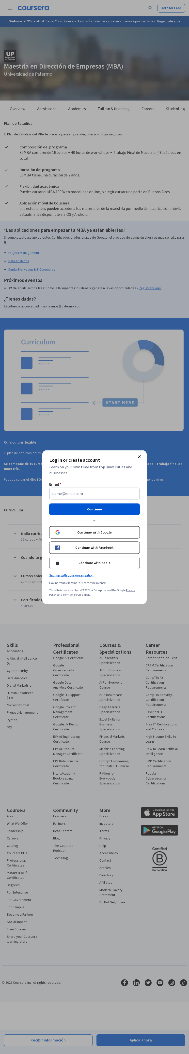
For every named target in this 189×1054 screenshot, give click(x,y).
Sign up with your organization (71, 575)
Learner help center (94, 583)
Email (55, 484)
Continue (94, 509)
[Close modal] (139, 456)
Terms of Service (73, 594)
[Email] (94, 493)
